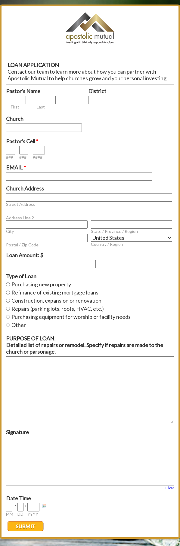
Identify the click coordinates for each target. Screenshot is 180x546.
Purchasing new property (41, 284)
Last (41, 106)
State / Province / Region (114, 231)
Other (18, 325)
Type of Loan (21, 276)
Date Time (18, 498)
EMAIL (16, 167)
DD (20, 514)
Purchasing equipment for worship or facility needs (71, 316)
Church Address (25, 188)
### (9, 157)
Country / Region (107, 244)
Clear (170, 488)
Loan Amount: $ (24, 255)
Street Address (20, 204)
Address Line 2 (20, 217)
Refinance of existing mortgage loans (54, 292)
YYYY (32, 514)
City (10, 231)
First (15, 106)
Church (14, 118)
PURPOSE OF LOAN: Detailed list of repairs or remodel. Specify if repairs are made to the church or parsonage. (84, 345)
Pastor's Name (23, 91)
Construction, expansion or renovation (56, 300)
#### (37, 157)
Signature (17, 432)
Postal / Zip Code (22, 244)
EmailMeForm (90, 30)
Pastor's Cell (22, 141)
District (97, 91)
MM (9, 514)
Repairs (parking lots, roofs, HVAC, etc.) (57, 308)
